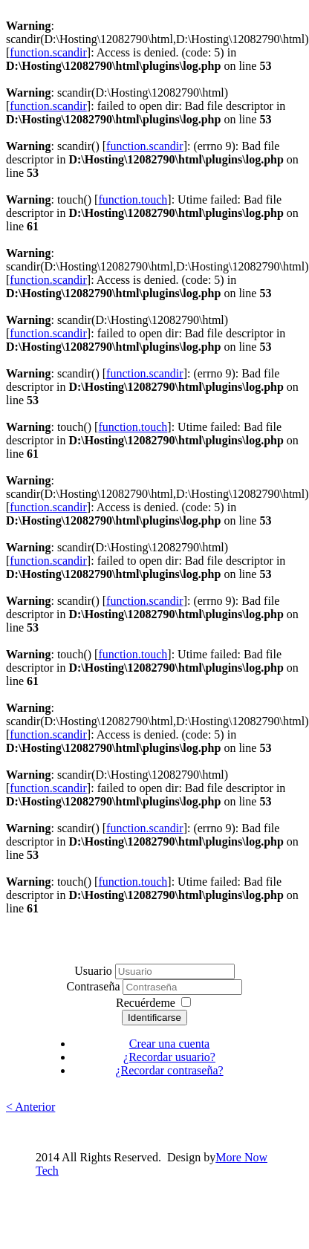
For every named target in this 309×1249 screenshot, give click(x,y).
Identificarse (154, 1017)
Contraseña (95, 986)
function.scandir (48, 52)
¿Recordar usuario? (169, 1057)
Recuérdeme (145, 1002)
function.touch (132, 199)
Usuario (93, 970)
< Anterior (30, 1106)
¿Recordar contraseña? (169, 1070)
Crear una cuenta (169, 1043)
